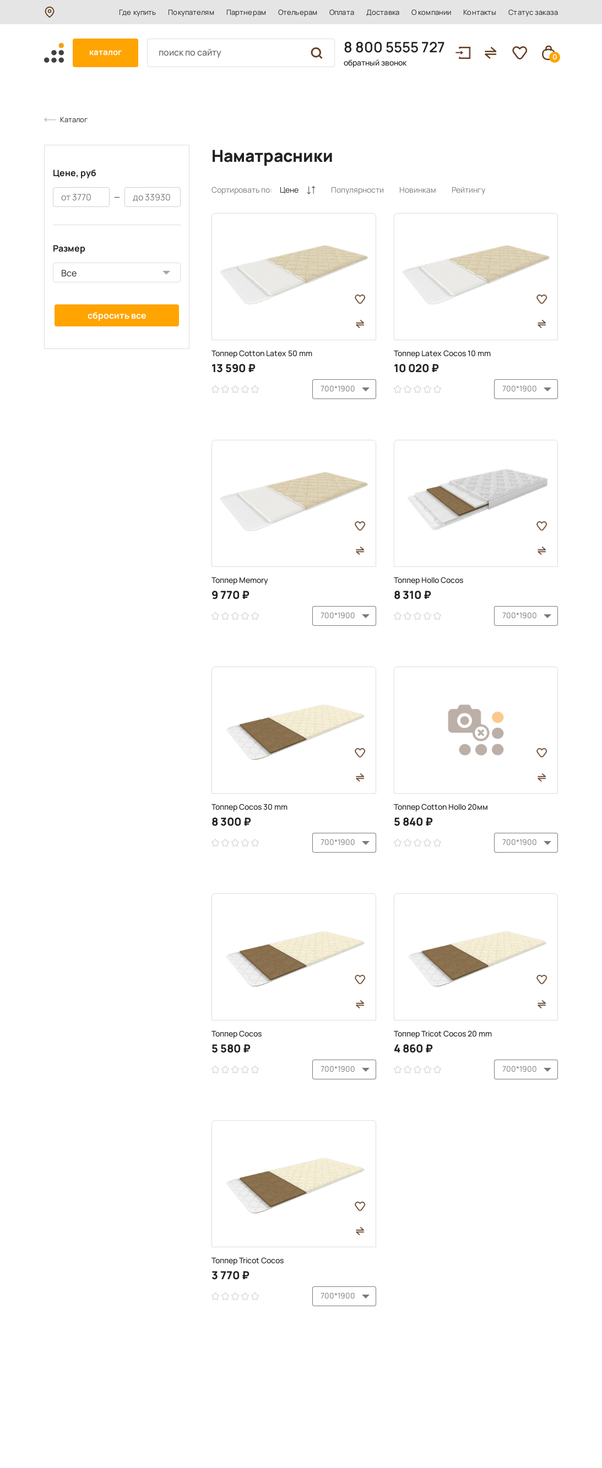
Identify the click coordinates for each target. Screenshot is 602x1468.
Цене (298, 189)
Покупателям (191, 12)
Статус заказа (533, 12)
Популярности (357, 189)
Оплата (341, 12)
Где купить (137, 12)
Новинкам (417, 189)
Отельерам (297, 12)
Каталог (74, 119)
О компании (431, 12)
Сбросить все (117, 315)
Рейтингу (468, 189)
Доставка (382, 12)
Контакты (479, 12)
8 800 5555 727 (394, 47)
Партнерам (246, 12)
